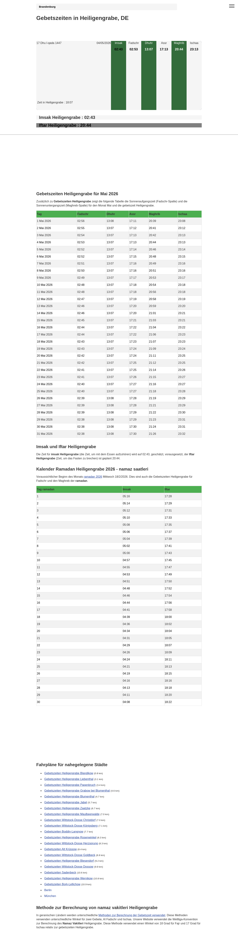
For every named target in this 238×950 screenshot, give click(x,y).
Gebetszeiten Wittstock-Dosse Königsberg (71, 825)
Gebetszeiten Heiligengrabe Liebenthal (68, 779)
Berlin (48, 890)
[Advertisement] (73, 76)
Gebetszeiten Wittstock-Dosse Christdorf (70, 820)
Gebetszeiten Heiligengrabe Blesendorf (69, 860)
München (50, 895)
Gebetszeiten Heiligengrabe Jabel (65, 802)
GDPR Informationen (49, 944)
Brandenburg (47, 6)
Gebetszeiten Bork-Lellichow (62, 884)
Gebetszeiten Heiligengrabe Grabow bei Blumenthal (77, 790)
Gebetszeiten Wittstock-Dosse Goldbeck (69, 855)
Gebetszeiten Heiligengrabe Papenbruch (70, 784)
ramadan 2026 (93, 476)
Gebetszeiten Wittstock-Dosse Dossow (68, 866)
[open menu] (231, 6)
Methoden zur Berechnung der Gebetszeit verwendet (132, 915)
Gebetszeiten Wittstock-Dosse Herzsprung (71, 843)
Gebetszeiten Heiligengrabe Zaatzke (67, 808)
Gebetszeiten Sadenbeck (60, 872)
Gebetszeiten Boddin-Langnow (63, 831)
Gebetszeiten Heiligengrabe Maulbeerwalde (71, 814)
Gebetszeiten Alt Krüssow (60, 849)
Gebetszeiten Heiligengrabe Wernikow (68, 878)
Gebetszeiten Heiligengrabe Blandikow (68, 773)
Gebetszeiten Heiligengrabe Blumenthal (69, 796)
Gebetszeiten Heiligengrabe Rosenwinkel (70, 837)
